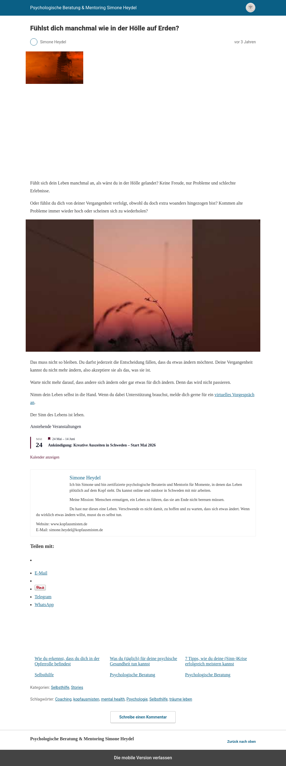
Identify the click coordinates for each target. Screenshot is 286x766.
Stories (77, 687)
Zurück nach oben (241, 741)
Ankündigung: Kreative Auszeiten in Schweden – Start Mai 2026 (102, 445)
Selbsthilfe (44, 674)
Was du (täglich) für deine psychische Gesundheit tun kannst (145, 639)
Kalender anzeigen (44, 457)
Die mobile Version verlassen (143, 757)
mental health (113, 699)
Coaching (63, 699)
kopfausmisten (86, 699)
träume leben (181, 699)
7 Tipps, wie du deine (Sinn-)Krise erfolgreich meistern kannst (220, 639)
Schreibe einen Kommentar (143, 717)
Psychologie (137, 699)
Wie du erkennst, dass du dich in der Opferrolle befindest (70, 639)
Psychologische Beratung (132, 674)
